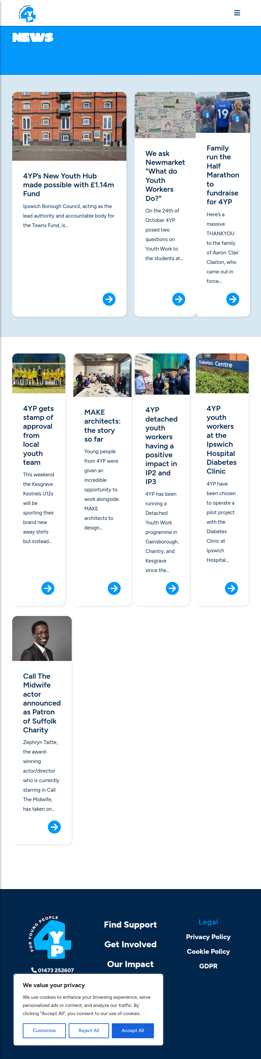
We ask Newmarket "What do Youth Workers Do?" (165, 176)
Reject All (89, 1030)
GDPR (208, 966)
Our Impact (130, 964)
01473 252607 (52, 970)
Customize (44, 1030)
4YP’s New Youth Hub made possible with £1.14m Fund (68, 185)
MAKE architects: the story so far (102, 426)
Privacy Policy (208, 937)
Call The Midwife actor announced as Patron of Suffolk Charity (42, 703)
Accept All (133, 1030)
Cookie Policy (208, 951)
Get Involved (130, 944)
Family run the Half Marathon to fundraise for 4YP (223, 175)
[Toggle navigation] (237, 13)
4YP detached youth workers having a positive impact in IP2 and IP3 (161, 446)
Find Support (130, 924)
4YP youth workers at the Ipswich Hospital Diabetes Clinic (222, 440)
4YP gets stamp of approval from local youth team (38, 435)
